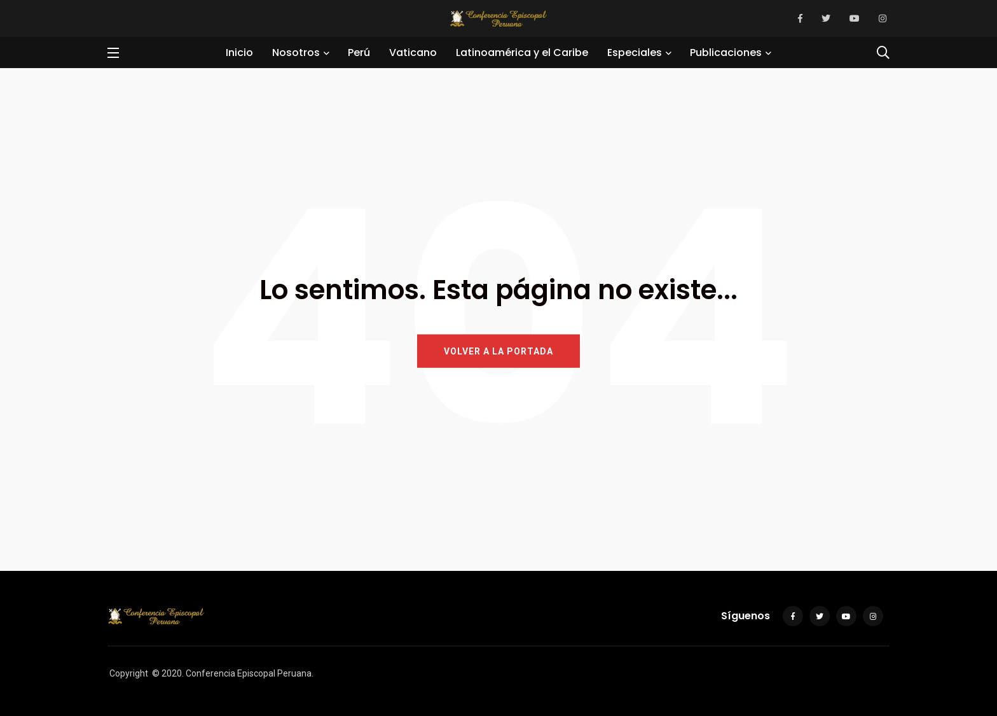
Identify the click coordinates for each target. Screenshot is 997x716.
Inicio (239, 52)
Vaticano (413, 52)
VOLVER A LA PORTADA (498, 351)
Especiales (634, 52)
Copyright (128, 673)
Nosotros (296, 52)
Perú (359, 52)
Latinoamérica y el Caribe (522, 52)
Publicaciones (726, 52)
